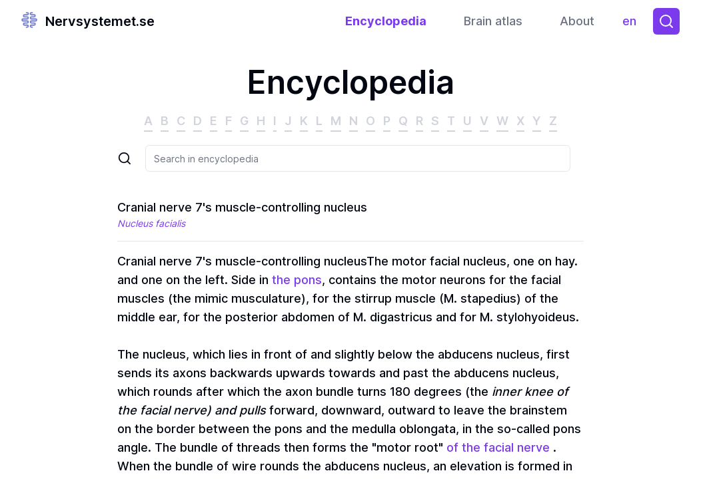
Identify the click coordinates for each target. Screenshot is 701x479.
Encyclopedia (385, 21)
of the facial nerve (498, 447)
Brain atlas (493, 21)
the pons (297, 280)
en (632, 24)
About (577, 21)
